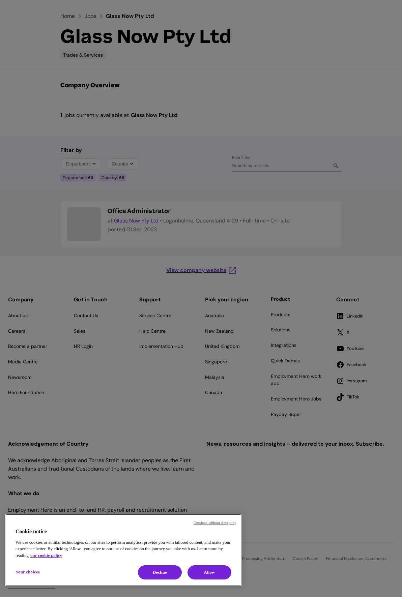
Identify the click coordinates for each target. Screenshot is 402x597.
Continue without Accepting (215, 522)
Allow (209, 572)
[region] (123, 550)
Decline (160, 572)
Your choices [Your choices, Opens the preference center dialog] (28, 571)
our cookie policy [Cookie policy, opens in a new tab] (46, 555)
